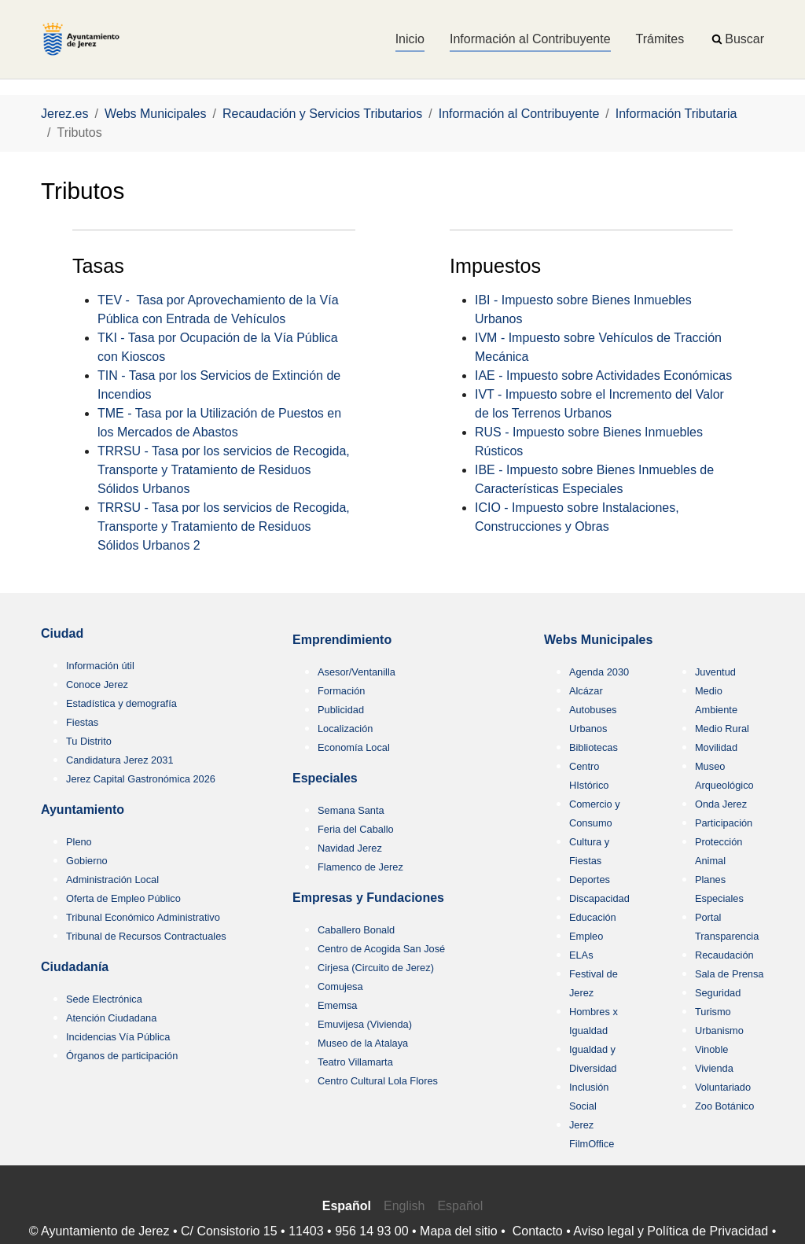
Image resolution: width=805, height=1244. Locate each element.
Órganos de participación (122, 1056)
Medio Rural (722, 728)
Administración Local (112, 879)
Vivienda (714, 1068)
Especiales (325, 778)
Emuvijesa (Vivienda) (365, 1024)
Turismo (713, 1012)
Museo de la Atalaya (363, 1043)
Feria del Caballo (356, 829)
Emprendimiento (341, 639)
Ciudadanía (74, 966)
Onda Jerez (721, 804)
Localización (345, 728)
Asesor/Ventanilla (356, 672)
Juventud (715, 672)
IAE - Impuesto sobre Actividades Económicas (603, 375)
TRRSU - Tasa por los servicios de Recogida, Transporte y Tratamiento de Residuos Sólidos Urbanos (223, 469)
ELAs (581, 955)
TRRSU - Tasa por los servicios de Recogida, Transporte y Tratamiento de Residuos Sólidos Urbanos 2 (223, 526)
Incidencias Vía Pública (118, 1037)
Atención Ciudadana (111, 1018)
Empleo (586, 936)
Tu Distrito (89, 741)
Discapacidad (599, 898)
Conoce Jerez (97, 684)
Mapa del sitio (459, 1231)
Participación (723, 823)
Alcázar (586, 691)
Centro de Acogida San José (381, 949)
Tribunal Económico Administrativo (143, 917)
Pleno (79, 842)
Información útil (100, 666)
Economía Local (354, 747)
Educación (592, 917)
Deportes (589, 879)
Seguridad (718, 993)
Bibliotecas (593, 747)
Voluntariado (723, 1087)
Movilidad (716, 747)
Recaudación (724, 955)
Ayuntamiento (82, 809)
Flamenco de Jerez (360, 867)
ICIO (488, 507)
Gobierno (87, 861)
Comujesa (340, 986)
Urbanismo (719, 1030)
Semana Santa (351, 810)
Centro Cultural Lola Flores (378, 1081)
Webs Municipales (598, 639)
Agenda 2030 (599, 672)
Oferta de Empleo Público (123, 898)
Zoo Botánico (724, 1106)
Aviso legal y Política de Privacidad (670, 1231)
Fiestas (82, 722)
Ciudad (62, 633)
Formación (341, 691)
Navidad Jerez (350, 848)
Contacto (538, 1231)
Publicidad (341, 710)
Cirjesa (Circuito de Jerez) (376, 967)
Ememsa (338, 1005)
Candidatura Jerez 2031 (120, 760)
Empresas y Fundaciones (368, 897)
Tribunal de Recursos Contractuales (146, 936)
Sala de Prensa (729, 974)
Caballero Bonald (356, 930)
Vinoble (711, 1049)
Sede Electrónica (104, 999)
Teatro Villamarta (355, 1062)
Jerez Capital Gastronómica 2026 (140, 779)
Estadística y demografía (121, 703)
